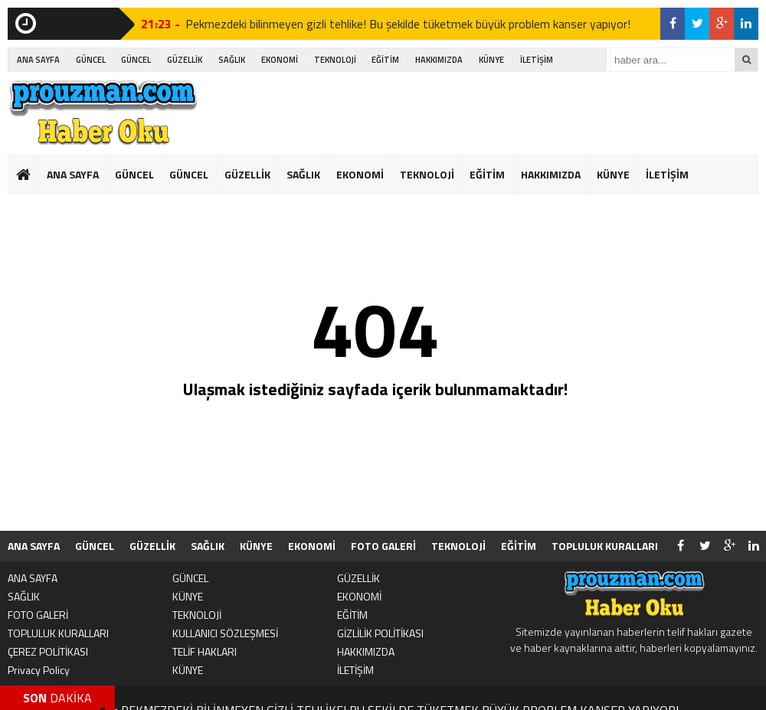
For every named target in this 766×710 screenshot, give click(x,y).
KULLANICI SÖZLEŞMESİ (225, 633)
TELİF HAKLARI (204, 651)
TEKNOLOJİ (335, 60)
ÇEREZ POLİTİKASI (48, 651)
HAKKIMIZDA (439, 60)
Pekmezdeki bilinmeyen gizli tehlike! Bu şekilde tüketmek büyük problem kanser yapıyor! (407, 24)
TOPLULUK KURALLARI (605, 546)
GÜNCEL (91, 60)
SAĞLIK (231, 60)
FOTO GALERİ (383, 546)
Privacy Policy (39, 670)
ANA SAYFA (38, 60)
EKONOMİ (279, 60)
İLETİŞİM (536, 60)
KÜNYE (491, 60)
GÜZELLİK (184, 60)
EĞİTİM (385, 60)
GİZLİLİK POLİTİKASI (380, 633)
